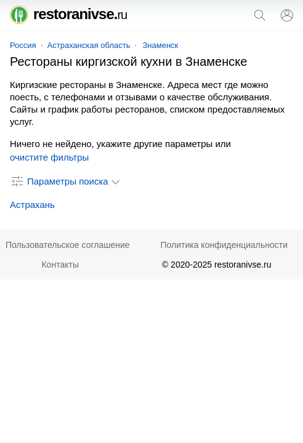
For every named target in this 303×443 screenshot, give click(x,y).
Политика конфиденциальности (224, 245)
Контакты (59, 264)
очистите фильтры (49, 157)
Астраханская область (89, 45)
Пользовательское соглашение (68, 245)
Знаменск (160, 45)
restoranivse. (68, 14)
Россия (23, 45)
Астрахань (32, 204)
